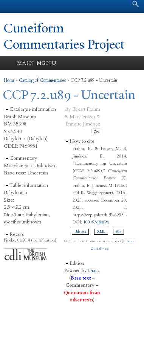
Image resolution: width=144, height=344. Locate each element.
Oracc (94, 271)
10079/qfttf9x (96, 222)
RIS (118, 231)
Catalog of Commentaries (42, 80)
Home (9, 80)
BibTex (80, 231)
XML (101, 231)
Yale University (13, 6)
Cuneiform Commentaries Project (64, 36)
